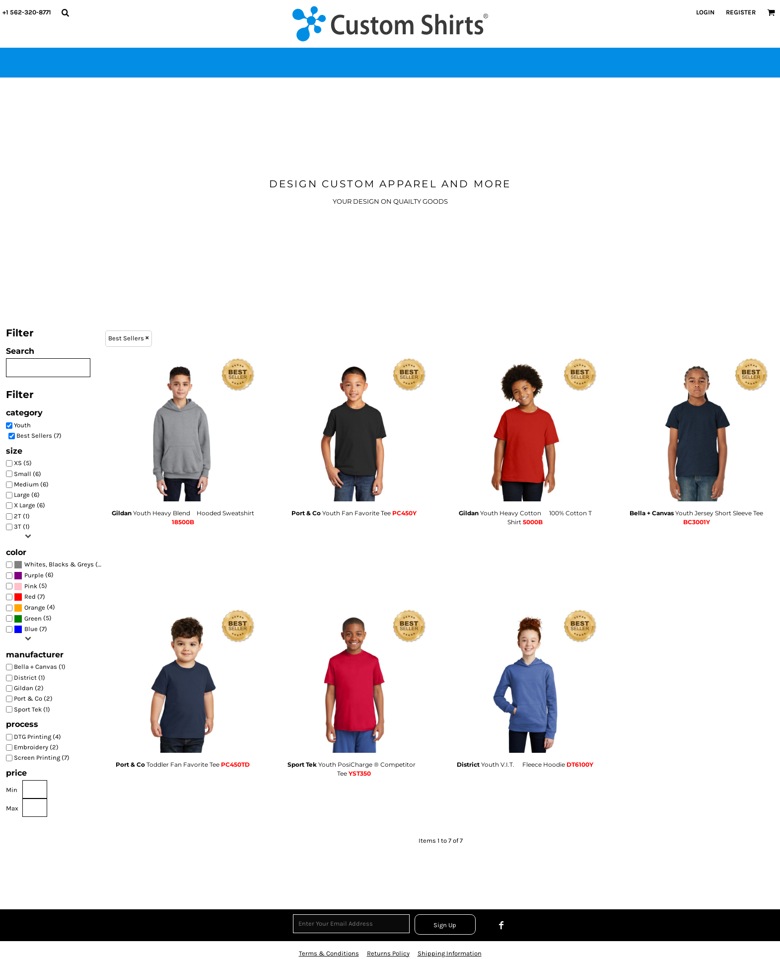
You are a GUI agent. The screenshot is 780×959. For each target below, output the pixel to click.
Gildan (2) (29, 688)
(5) (30, 586)
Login (705, 12)
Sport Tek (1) (32, 709)
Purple (34, 575)
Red (30, 596)
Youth (22, 425)
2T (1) (22, 516)
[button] (65, 12)
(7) (58, 564)
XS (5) (23, 463)
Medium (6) (31, 484)
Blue (31, 629)
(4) (34, 608)
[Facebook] (501, 925)
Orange (34, 607)
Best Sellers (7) (39, 435)
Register (741, 12)
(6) (34, 575)
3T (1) (22, 526)
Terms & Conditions (329, 953)
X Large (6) (29, 505)
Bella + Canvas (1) (40, 666)
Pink (30, 586)
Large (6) (27, 494)
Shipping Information (450, 953)
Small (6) (27, 474)
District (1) (29, 677)
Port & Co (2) (33, 698)
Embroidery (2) (36, 747)
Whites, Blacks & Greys (59, 564)
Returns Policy (388, 953)
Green (33, 618)
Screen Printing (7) (42, 757)
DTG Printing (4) (37, 736)
